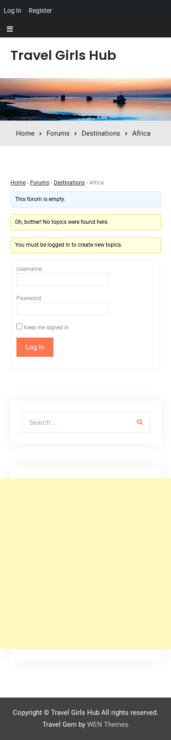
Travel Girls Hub (63, 55)
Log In (12, 10)
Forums (39, 183)
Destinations (69, 183)
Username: (29, 269)
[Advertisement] (85, 564)
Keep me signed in (46, 327)
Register (40, 10)
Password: (29, 298)
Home (18, 183)
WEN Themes (108, 724)
